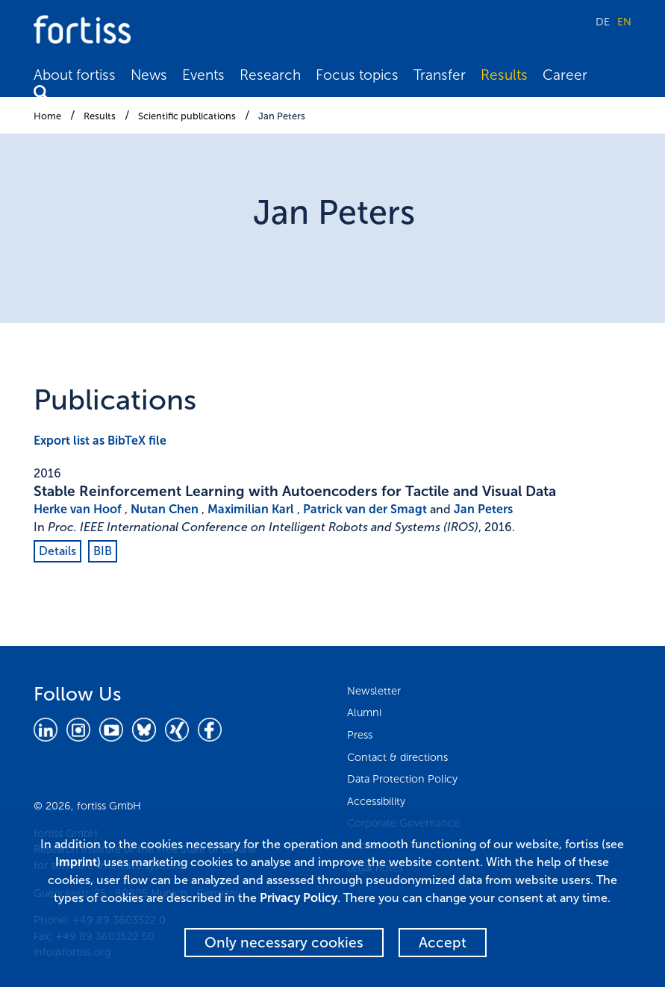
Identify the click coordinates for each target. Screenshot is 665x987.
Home (47, 116)
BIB (102, 551)
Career (565, 75)
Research (270, 75)
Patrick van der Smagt (365, 509)
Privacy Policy (298, 898)
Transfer (439, 75)
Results (504, 75)
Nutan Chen (165, 509)
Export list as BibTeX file (100, 440)
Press (359, 735)
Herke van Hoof (78, 509)
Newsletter (374, 691)
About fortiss (75, 75)
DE (603, 21)
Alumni (364, 712)
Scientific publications (187, 116)
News (149, 75)
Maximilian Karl (250, 509)
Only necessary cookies (284, 942)
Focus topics (357, 75)
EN (624, 21)
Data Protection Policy (402, 779)
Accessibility (376, 801)
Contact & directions (397, 757)
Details (57, 551)
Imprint (76, 862)
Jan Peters (281, 116)
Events (203, 75)
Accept (442, 942)
